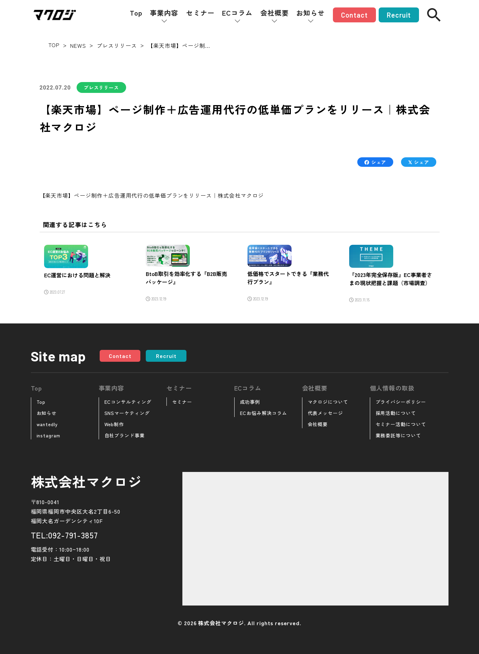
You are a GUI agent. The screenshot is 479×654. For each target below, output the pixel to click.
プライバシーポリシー (401, 401)
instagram (49, 435)
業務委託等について (398, 435)
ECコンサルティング (128, 401)
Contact (354, 15)
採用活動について (396, 413)
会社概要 (274, 13)
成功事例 (250, 401)
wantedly (47, 424)
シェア (375, 162)
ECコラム (237, 13)
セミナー (200, 13)
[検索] (434, 14)
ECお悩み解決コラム (263, 413)
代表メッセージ (325, 413)
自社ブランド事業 (124, 435)
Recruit (399, 15)
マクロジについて (328, 401)
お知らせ (310, 13)
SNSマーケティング (127, 413)
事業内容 (164, 13)
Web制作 (114, 424)
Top (136, 13)
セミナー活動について (401, 424)
